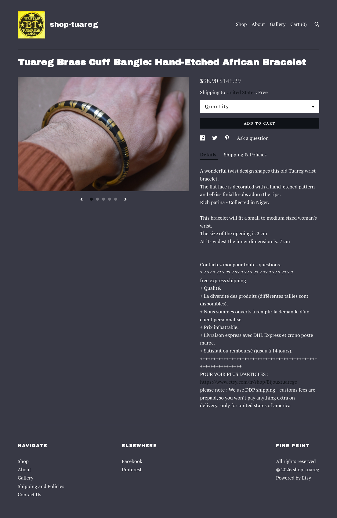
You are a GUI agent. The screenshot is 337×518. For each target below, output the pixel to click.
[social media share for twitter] (215, 138)
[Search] (317, 25)
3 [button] (103, 199)
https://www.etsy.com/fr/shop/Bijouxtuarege (248, 381)
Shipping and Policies (41, 486)
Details (209, 154)
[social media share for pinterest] (228, 138)
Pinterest (132, 469)
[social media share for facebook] (203, 138)
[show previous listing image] (81, 200)
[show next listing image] (125, 200)
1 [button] (91, 199)
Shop (241, 24)
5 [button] (115, 199)
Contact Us (29, 494)
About (258, 24)
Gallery (277, 24)
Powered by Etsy (293, 477)
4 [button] (109, 199)
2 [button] (97, 199)
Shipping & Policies (245, 154)
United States (240, 92)
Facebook (132, 461)
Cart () (298, 24)
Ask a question (253, 138)
